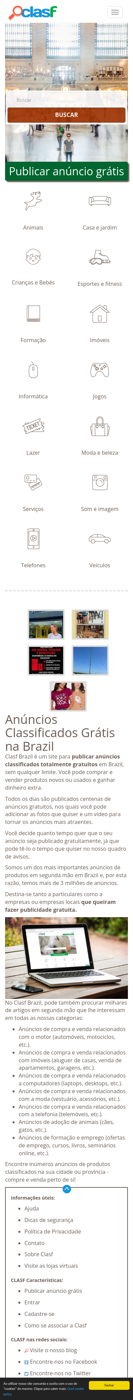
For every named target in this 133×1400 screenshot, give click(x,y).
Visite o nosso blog (50, 1350)
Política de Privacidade (52, 1231)
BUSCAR (66, 115)
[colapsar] (115, 12)
